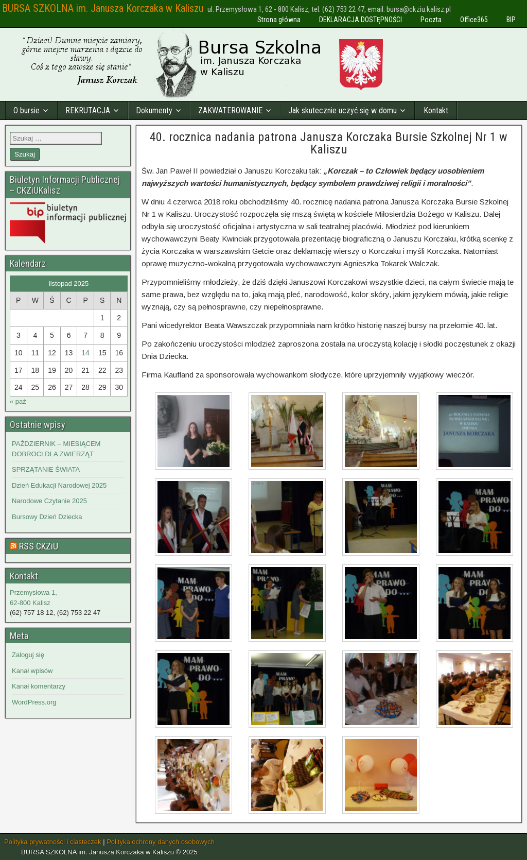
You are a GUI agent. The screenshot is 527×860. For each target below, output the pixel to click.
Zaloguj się (28, 655)
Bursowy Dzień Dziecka (47, 517)
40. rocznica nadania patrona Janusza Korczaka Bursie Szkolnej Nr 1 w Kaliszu (328, 143)
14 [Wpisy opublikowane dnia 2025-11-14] (85, 353)
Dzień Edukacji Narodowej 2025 (59, 485)
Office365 (474, 19)
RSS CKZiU (38, 546)
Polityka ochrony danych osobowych (161, 842)
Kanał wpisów (32, 671)
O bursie (26, 110)
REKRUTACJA (87, 110)
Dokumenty (154, 110)
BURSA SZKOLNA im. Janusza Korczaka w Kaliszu (102, 8)
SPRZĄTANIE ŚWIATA (46, 469)
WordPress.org (34, 702)
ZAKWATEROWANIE (230, 110)
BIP (511, 19)
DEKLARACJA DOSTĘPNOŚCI (360, 19)
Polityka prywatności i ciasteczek (52, 842)
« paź (18, 401)
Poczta (431, 19)
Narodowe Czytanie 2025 (49, 501)
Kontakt (436, 110)
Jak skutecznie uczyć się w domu (342, 110)
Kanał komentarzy (38, 686)
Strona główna (279, 19)
